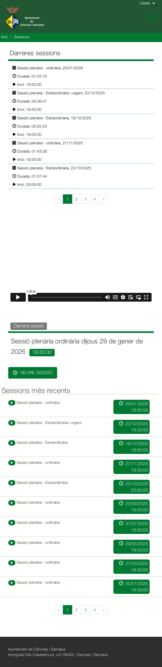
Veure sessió (32, 372)
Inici (4, 36)
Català (147, 3)
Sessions (21, 36)
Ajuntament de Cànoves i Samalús (37, 649)
